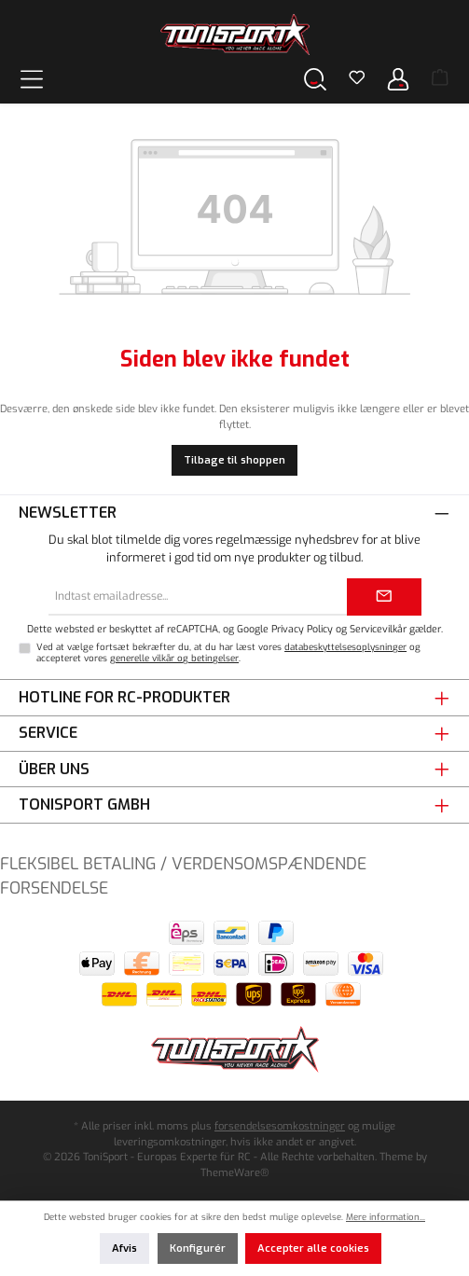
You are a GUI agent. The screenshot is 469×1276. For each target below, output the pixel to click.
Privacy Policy (302, 628)
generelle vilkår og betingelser (174, 658)
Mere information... (385, 1217)
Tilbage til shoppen (234, 460)
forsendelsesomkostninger (279, 1126)
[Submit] (384, 597)
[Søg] (315, 78)
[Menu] (31, 78)
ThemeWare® (234, 1173)
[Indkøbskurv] (440, 79)
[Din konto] (398, 78)
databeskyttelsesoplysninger (345, 647)
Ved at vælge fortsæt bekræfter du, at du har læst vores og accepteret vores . (228, 652)
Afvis (124, 1248)
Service (48, 732)
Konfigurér (198, 1248)
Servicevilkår (378, 628)
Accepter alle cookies (313, 1248)
